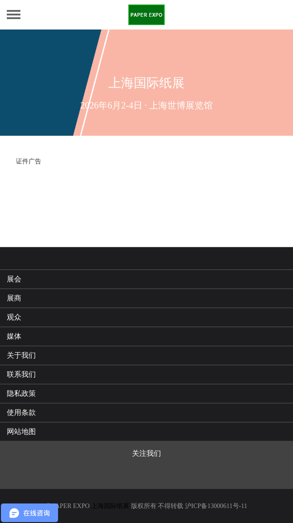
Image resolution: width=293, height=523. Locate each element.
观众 (14, 317)
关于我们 (21, 355)
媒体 (14, 336)
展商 (14, 298)
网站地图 (21, 431)
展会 (14, 279)
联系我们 (21, 374)
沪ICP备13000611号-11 (216, 506)
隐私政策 (21, 393)
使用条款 (21, 412)
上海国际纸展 (110, 506)
